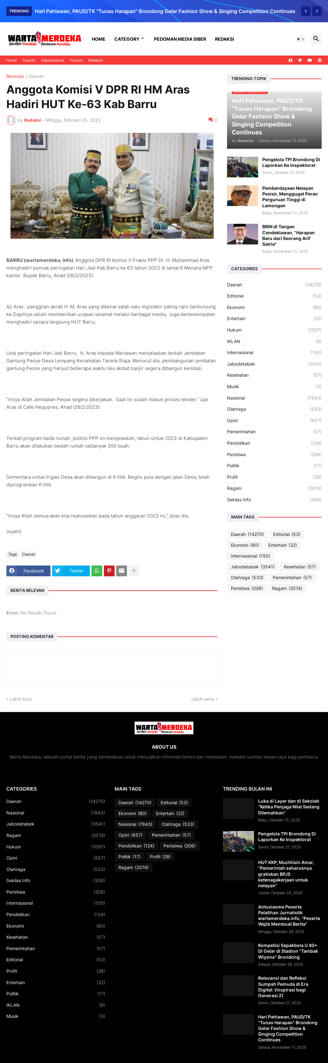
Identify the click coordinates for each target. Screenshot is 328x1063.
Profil (274, 477)
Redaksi (224, 39)
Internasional (52, 60)
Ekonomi (274, 307)
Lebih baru (21, 699)
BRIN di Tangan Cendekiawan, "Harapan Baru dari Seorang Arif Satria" (288, 235)
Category (126, 39)
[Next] (317, 11)
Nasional (274, 398)
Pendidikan (274, 443)
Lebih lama (202, 699)
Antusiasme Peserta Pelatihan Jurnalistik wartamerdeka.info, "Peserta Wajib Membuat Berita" (289, 915)
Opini (274, 420)
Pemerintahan (274, 432)
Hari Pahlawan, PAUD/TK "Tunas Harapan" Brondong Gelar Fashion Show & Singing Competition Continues (165, 11)
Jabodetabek (274, 364)
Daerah (29, 60)
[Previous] (306, 11)
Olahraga (274, 409)
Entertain (274, 318)
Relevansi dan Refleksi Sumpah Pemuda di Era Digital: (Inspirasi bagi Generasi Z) (283, 986)
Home (98, 39)
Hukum (76, 60)
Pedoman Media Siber (180, 39)
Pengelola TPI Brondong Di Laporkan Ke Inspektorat (291, 162)
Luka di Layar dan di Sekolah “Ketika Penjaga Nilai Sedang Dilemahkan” (288, 806)
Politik (274, 466)
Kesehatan (274, 375)
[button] (300, 39)
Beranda (15, 76)
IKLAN (274, 341)
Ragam (274, 488)
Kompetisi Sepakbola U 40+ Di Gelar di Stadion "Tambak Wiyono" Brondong (288, 951)
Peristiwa (274, 454)
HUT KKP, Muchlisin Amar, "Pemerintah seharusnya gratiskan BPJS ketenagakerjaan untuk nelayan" (286, 874)
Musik (274, 386)
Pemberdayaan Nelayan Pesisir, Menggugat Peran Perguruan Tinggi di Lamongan (290, 196)
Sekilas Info (274, 500)
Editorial (274, 296)
